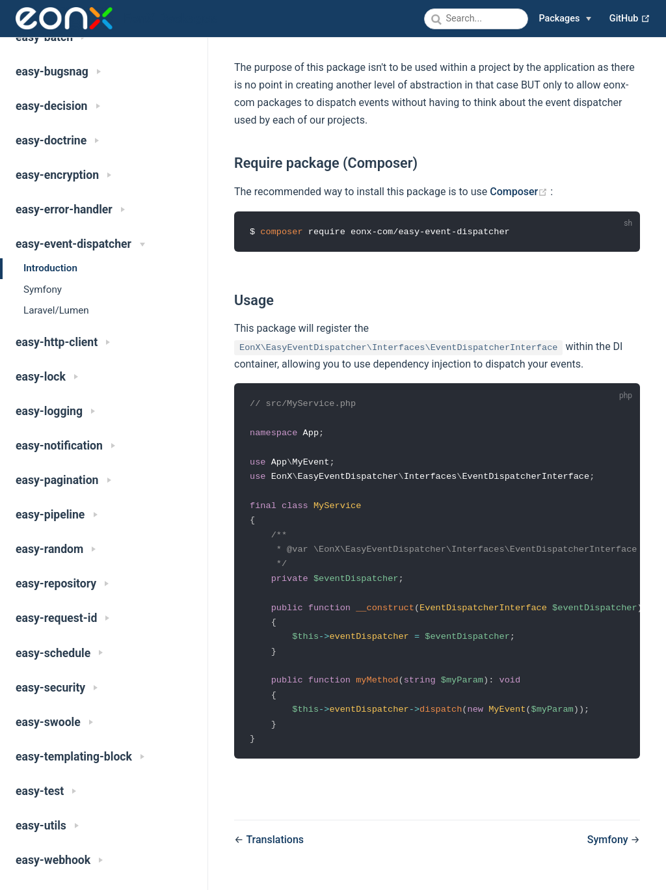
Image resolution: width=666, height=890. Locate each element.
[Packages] (565, 19)
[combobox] (476, 18)
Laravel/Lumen (56, 310)
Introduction (50, 268)
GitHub (629, 19)
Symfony (42, 289)
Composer (520, 191)
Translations (275, 850)
